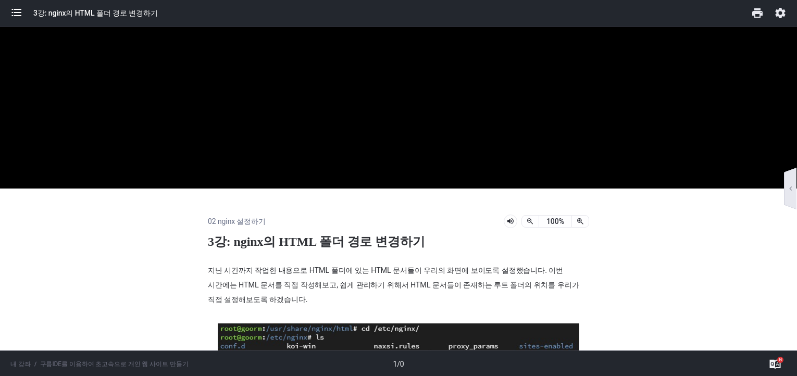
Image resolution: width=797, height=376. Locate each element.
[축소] (530, 221)
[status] (555, 221)
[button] (21, 13)
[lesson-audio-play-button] (510, 221)
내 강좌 (20, 364)
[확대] (580, 221)
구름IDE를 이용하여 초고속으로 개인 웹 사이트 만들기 (114, 364)
